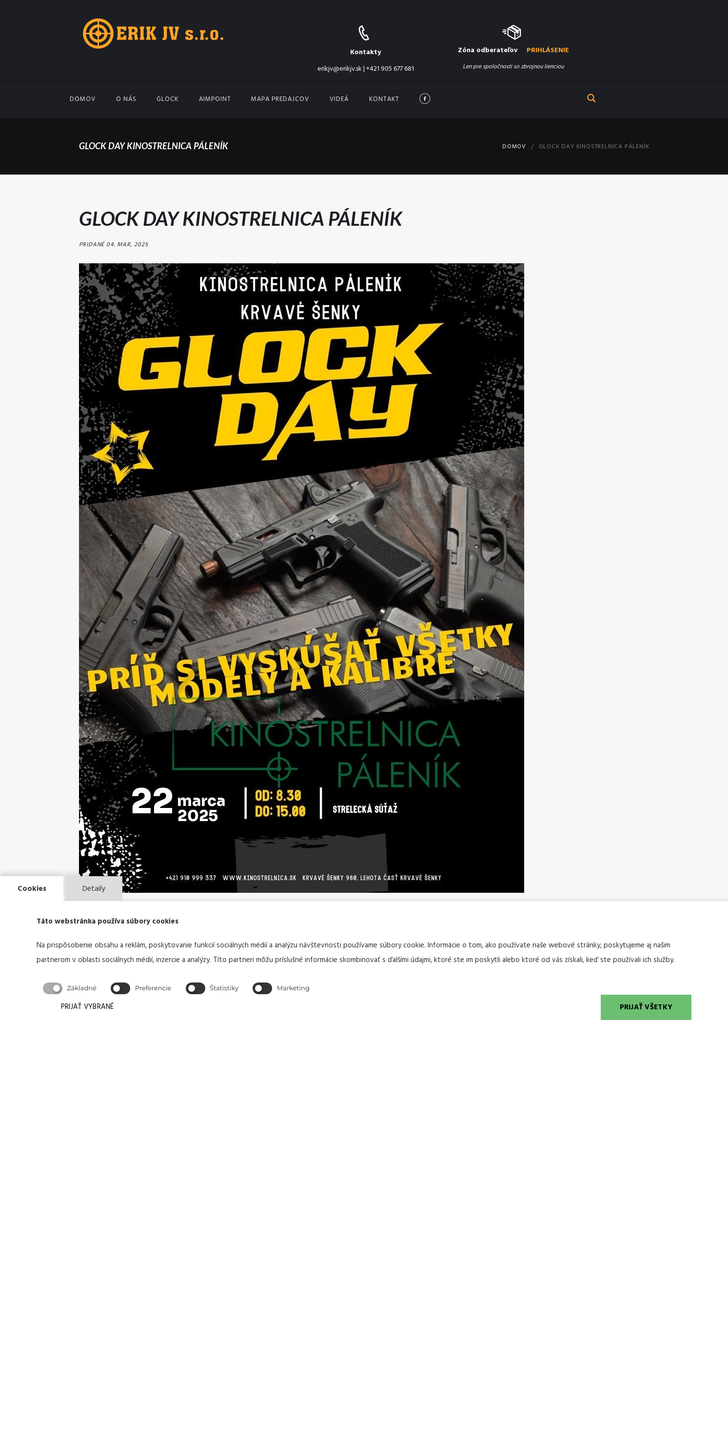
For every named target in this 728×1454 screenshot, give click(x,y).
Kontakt (384, 99)
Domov (83, 99)
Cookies (32, 888)
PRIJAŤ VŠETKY (645, 1007)
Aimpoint (215, 99)
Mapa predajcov (280, 99)
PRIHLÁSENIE (548, 50)
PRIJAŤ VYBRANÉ (90, 1007)
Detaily (94, 888)
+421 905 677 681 (390, 69)
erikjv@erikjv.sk (339, 69)
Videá (339, 99)
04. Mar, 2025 (126, 245)
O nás (126, 99)
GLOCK (167, 99)
